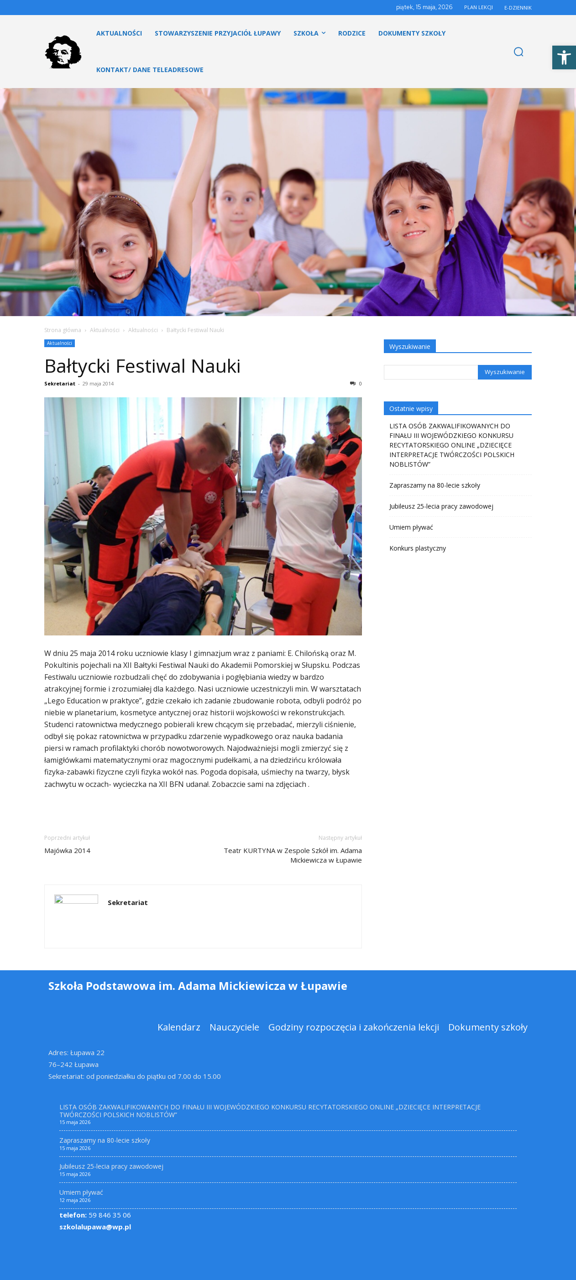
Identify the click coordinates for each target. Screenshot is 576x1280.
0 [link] (356, 383)
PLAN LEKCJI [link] (478, 7)
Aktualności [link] (105, 330)
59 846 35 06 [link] (95, 1214)
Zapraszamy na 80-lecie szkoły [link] (434, 485)
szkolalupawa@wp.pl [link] (95, 1226)
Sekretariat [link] (59, 383)
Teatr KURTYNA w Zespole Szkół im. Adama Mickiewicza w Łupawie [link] (293, 855)
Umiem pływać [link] (411, 527)
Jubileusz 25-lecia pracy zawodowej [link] (441, 506)
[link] (564, 57)
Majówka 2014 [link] (67, 850)
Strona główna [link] (62, 330)
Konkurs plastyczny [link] (417, 548)
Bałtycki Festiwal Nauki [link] (142, 365)
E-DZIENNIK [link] (518, 7)
